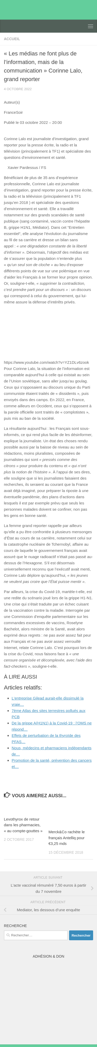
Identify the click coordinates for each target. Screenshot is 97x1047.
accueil (12, 39)
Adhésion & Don (48, 956)
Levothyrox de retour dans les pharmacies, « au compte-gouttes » (23, 825)
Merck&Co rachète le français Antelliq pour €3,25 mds (67, 838)
